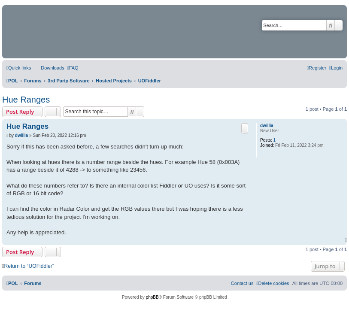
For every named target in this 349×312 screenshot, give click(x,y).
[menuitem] (48, 68)
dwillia (266, 125)
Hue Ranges (26, 99)
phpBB (152, 297)
